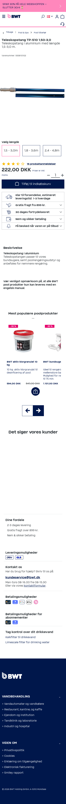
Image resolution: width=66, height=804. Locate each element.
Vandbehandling (16, 696)
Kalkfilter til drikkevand (20, 637)
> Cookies (8, 755)
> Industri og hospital (16, 726)
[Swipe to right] (38, 410)
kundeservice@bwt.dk (22, 577)
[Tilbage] (3, 33)
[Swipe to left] (27, 410)
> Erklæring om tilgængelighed (22, 761)
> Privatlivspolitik (13, 750)
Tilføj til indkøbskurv (33, 183)
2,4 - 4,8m (52, 150)
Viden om (9, 743)
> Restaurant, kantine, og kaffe (22, 709)
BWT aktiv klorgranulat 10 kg (22, 363)
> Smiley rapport (12, 772)
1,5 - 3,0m (11, 150)
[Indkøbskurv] (62, 17)
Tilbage (9, 32)
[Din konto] (57, 17)
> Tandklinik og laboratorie (19, 720)
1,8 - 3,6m (31, 150)
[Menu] (4, 16)
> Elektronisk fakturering (18, 767)
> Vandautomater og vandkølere (23, 703)
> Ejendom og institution (18, 715)
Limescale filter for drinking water (27, 642)
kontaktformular (35, 585)
